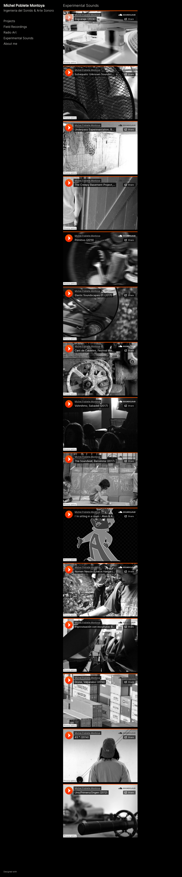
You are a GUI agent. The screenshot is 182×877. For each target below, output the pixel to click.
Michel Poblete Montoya (24, 5)
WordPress (22, 871)
